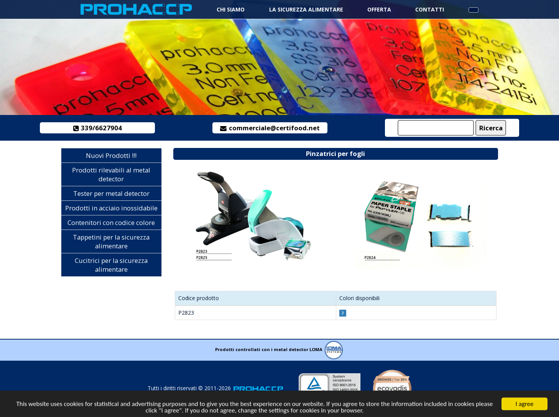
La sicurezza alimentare (306, 9)
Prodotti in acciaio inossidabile (111, 208)
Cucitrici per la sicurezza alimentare (111, 265)
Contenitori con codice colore (111, 222)
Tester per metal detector (111, 193)
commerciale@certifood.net (270, 127)
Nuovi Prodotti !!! (111, 155)
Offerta (379, 9)
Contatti (429, 9)
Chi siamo (231, 9)
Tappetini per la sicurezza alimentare (111, 241)
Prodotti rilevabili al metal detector (111, 174)
